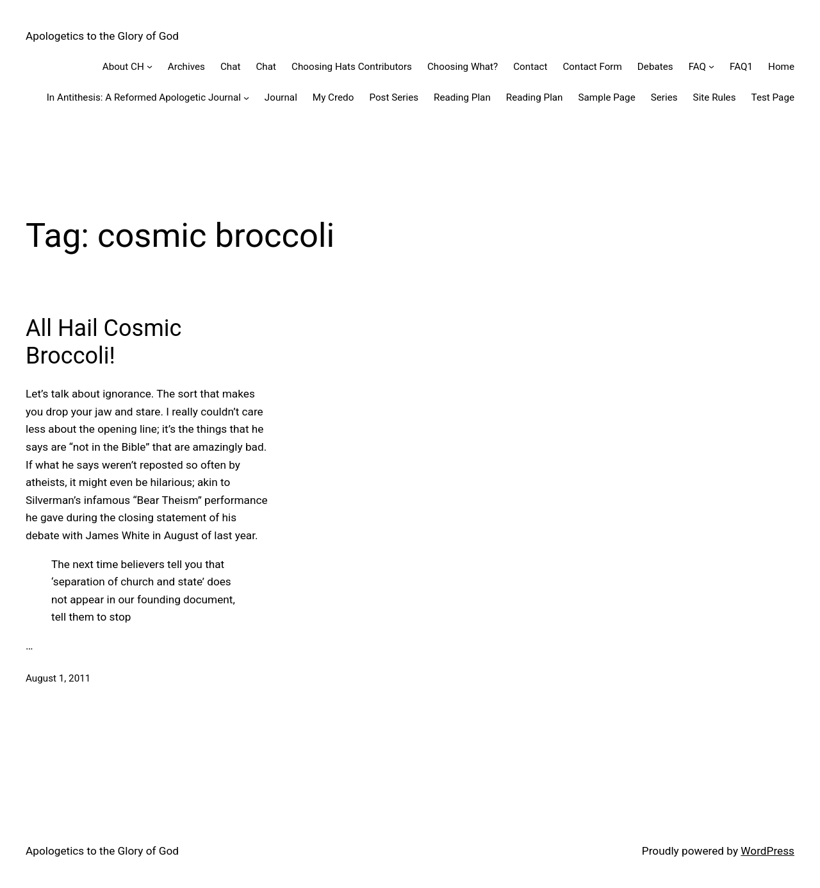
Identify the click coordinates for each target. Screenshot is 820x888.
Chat (230, 66)
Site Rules (714, 97)
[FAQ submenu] (711, 66)
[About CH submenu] (149, 66)
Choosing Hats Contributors (351, 66)
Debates (655, 66)
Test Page (772, 97)
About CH (123, 66)
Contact (530, 66)
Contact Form (591, 66)
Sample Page (607, 97)
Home (781, 66)
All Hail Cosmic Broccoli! (103, 342)
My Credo (333, 97)
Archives (186, 66)
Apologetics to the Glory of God (102, 35)
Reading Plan (462, 97)
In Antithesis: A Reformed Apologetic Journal (144, 97)
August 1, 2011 (58, 678)
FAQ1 (741, 66)
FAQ (697, 66)
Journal (281, 97)
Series (664, 97)
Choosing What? (462, 66)
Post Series (393, 97)
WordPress (767, 850)
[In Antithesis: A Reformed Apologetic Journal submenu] (246, 98)
